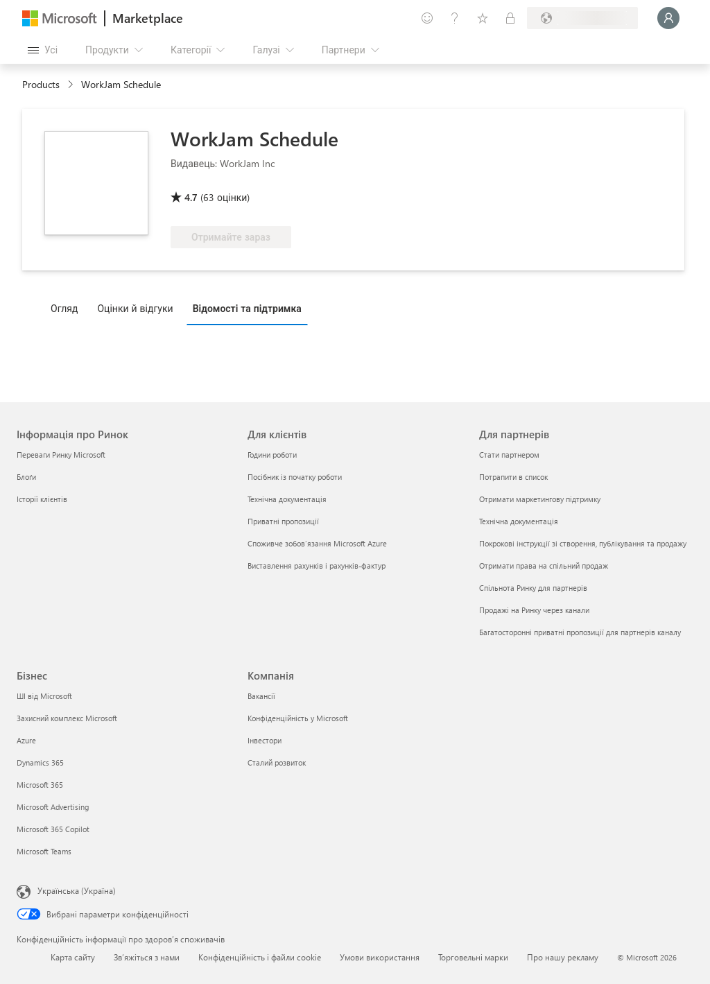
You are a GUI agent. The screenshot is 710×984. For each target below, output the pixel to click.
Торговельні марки (473, 957)
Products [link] (41, 84)
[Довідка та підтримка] (455, 18)
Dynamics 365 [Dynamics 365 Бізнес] (40, 762)
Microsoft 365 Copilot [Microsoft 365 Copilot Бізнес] (53, 829)
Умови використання (379, 957)
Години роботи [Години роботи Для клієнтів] (272, 454)
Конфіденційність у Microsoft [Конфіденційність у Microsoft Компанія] (298, 718)
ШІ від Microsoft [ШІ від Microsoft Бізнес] (44, 696)
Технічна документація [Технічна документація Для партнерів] (518, 521)
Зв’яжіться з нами (147, 957)
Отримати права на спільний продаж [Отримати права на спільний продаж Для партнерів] (543, 565)
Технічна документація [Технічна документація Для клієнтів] (287, 499)
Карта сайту (73, 957)
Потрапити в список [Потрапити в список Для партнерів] (513, 477)
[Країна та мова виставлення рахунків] (582, 18)
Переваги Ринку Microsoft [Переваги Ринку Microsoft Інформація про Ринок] (61, 454)
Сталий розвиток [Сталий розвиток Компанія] (277, 762)
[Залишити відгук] (427, 18)
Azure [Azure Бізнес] (26, 740)
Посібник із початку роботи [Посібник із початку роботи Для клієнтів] (295, 477)
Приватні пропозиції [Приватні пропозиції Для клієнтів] (283, 521)
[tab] (67, 308)
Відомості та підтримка (247, 308)
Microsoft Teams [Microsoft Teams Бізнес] (44, 851)
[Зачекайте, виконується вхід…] (668, 18)
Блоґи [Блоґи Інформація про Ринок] (26, 477)
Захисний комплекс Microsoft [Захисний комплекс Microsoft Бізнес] (67, 718)
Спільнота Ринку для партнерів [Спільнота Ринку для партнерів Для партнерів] (533, 587)
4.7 (191, 197)
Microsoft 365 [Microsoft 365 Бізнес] (40, 784)
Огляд (64, 308)
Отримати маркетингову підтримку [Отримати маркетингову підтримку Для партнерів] (539, 499)
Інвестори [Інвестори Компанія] (265, 740)
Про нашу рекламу (562, 957)
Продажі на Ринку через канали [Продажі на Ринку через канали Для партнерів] (534, 610)
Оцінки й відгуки (135, 308)
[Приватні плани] (510, 18)
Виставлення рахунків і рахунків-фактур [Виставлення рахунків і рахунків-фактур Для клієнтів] (317, 565)
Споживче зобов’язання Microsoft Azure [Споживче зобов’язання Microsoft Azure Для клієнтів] (317, 543)
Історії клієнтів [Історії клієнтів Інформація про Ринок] (42, 499)
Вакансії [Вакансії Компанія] (261, 696)
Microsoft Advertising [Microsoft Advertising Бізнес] (53, 807)
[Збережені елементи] (482, 18)
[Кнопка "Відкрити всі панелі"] (42, 50)
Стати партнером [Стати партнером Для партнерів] (509, 454)
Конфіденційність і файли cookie (259, 957)
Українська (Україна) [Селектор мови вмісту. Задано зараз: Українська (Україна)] (76, 890)
